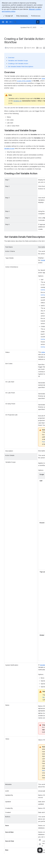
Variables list (17, 101)
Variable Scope (9, 148)
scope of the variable (24, 81)
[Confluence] (11, 22)
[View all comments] (40, 840)
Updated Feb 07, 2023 (28, 27)
